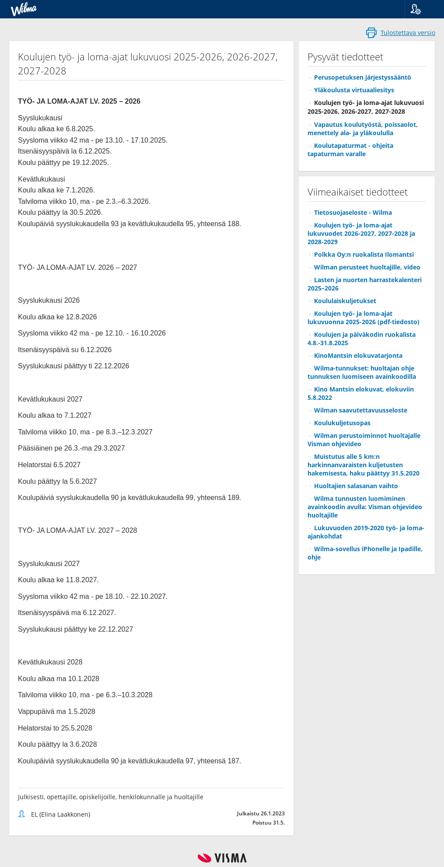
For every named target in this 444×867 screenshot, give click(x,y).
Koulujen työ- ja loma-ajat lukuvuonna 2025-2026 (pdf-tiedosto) (364, 317)
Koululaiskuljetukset (345, 301)
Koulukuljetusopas (342, 423)
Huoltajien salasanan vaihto (356, 486)
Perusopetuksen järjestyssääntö (362, 77)
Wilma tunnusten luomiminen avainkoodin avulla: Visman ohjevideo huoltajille (365, 506)
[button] (421, 9)
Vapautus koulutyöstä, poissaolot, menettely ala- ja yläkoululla (363, 128)
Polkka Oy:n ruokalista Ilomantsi (364, 254)
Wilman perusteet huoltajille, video (367, 267)
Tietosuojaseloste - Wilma (353, 212)
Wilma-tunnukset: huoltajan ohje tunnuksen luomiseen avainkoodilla (362, 372)
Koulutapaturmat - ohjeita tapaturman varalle (350, 149)
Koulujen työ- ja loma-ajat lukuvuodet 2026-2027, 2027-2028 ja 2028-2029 (361, 233)
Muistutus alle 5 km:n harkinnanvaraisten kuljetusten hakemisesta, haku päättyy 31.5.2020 (364, 464)
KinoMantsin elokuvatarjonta (358, 355)
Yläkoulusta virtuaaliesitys (354, 90)
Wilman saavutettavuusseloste (360, 410)
